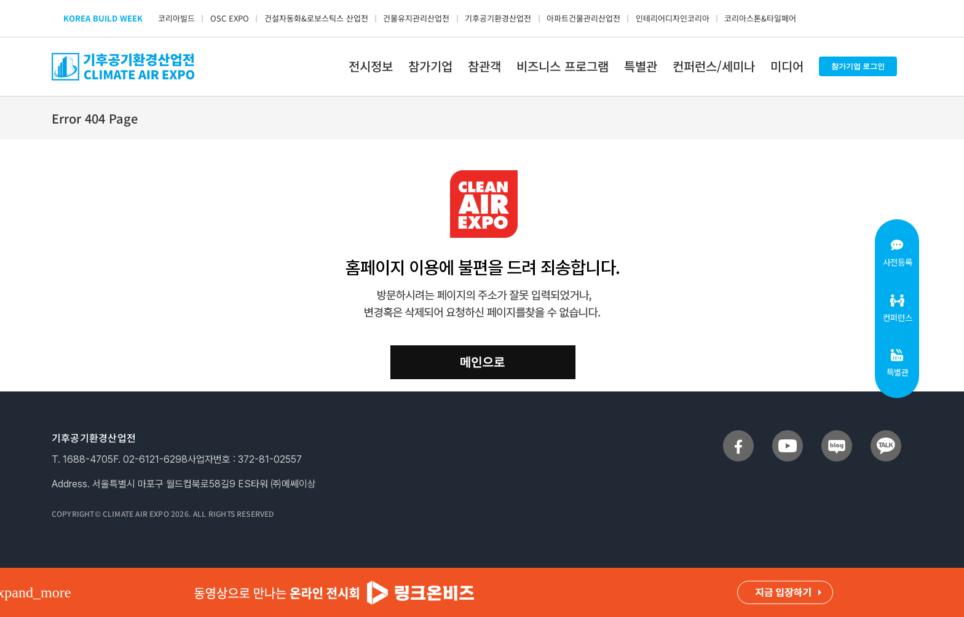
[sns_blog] (836, 435)
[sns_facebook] (738, 435)
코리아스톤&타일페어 (760, 18)
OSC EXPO (229, 18)
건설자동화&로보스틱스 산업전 (316, 18)
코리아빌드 (176, 18)
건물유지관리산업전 (416, 18)
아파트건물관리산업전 (583, 18)
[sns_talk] (886, 435)
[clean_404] (482, 175)
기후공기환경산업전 (498, 18)
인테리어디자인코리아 (672, 18)
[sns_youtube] (787, 435)
